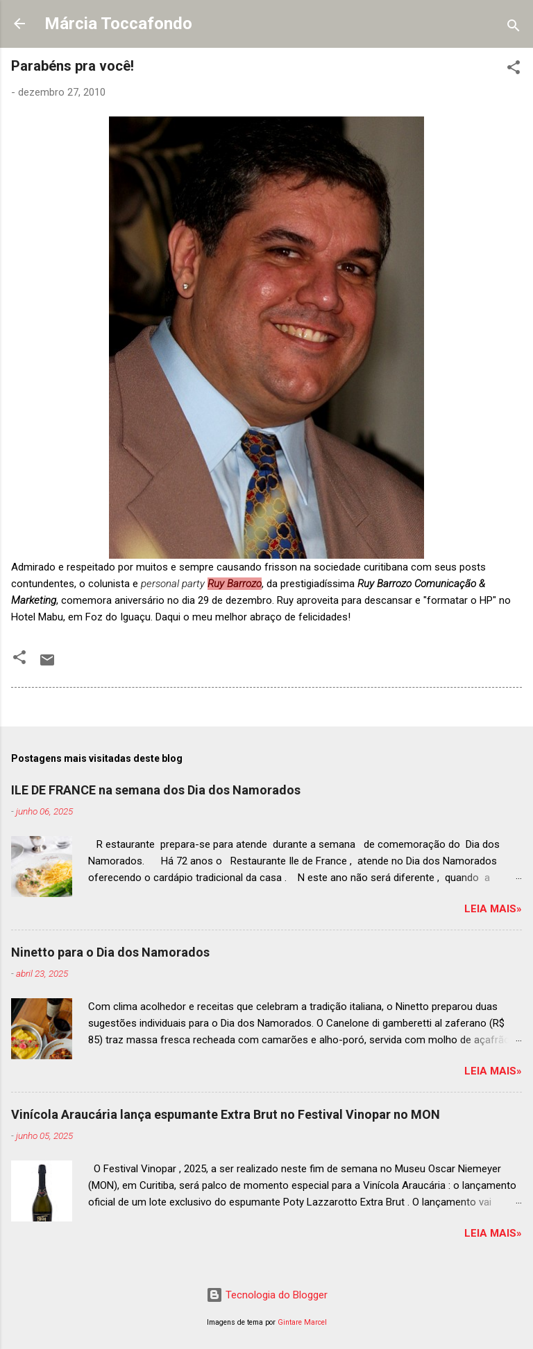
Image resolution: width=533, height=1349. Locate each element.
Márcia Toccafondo (118, 23)
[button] (513, 69)
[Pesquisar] (513, 28)
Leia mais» (493, 909)
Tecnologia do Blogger (267, 1295)
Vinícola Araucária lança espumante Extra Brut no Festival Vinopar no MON (225, 1114)
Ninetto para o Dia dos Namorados (110, 952)
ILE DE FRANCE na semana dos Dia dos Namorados (156, 790)
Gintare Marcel (302, 1322)
